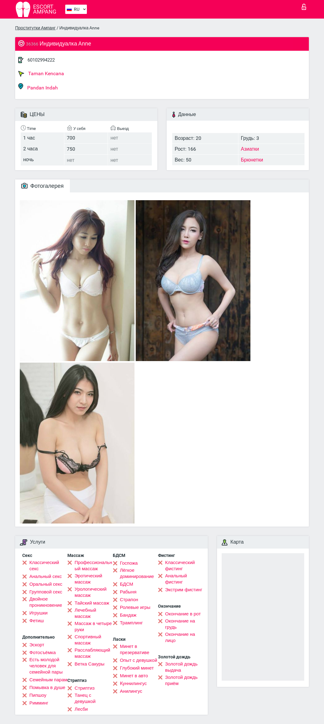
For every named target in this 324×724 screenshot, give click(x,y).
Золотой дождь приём (181, 680)
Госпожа (129, 563)
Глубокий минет (137, 668)
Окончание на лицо (180, 637)
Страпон (129, 599)
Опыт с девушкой (138, 660)
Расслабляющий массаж (92, 653)
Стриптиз (85, 688)
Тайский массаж (92, 603)
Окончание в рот (183, 614)
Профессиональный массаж (93, 565)
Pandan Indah (38, 87)
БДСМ (126, 584)
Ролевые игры (135, 607)
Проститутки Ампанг (35, 27)
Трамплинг (131, 623)
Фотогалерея (42, 186)
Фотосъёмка (42, 652)
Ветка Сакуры (89, 664)
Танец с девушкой (85, 698)
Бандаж (128, 615)
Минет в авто (134, 676)
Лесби (81, 709)
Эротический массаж (88, 579)
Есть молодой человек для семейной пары (45, 666)
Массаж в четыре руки (93, 626)
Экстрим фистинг (183, 590)
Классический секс (44, 565)
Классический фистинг (180, 565)
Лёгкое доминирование (137, 573)
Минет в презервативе (134, 649)
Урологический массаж (90, 592)
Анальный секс (45, 576)
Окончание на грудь (180, 624)
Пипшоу (37, 695)
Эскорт (36, 645)
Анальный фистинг (176, 579)
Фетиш (36, 620)
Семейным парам (48, 680)
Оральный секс (45, 584)
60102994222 (41, 60)
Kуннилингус (133, 683)
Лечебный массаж (85, 613)
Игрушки (38, 613)
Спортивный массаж (88, 640)
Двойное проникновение (45, 602)
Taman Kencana (41, 74)
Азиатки (250, 149)
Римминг (38, 703)
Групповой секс (45, 592)
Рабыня (128, 592)
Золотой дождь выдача (181, 667)
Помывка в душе (47, 687)
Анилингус (131, 691)
